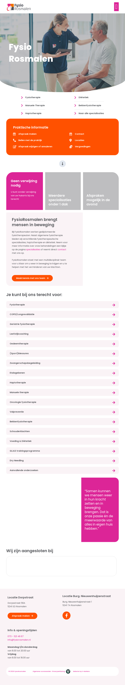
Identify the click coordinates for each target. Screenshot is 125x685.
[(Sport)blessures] (113, 353)
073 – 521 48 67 (16, 636)
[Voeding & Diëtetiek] (113, 441)
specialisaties (33, 249)
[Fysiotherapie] (113, 305)
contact (62, 249)
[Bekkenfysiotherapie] (113, 422)
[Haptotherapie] (113, 383)
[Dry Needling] (113, 460)
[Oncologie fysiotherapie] (113, 402)
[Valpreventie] (113, 412)
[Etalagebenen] (113, 373)
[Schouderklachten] (113, 431)
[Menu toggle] (116, 6)
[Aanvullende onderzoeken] (113, 470)
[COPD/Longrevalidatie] (113, 314)
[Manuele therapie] (113, 392)
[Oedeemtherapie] (113, 344)
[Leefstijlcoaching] (113, 334)
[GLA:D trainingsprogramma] (113, 451)
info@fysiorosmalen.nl (19, 639)
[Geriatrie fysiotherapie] (113, 324)
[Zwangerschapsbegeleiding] (113, 363)
